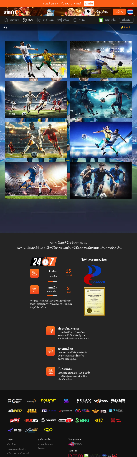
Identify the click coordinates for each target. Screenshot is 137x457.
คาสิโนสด (45, 20)
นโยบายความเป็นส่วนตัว (18, 453)
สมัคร (119, 11)
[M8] (36, 140)
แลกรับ (89, 3)
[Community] (88, 12)
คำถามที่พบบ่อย (45, 444)
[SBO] (36, 59)
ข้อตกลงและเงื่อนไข (16, 449)
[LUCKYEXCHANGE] (101, 180)
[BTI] (101, 59)
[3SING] (36, 180)
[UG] (101, 140)
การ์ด (79, 20)
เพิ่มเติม (126, 20)
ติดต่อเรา (42, 448)
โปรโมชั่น (107, 20)
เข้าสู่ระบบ (101, 11)
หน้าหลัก (11, 20)
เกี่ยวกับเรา (12, 444)
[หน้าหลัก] (12, 11)
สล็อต (63, 20)
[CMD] (36, 99)
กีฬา (27, 20)
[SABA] (101, 99)
